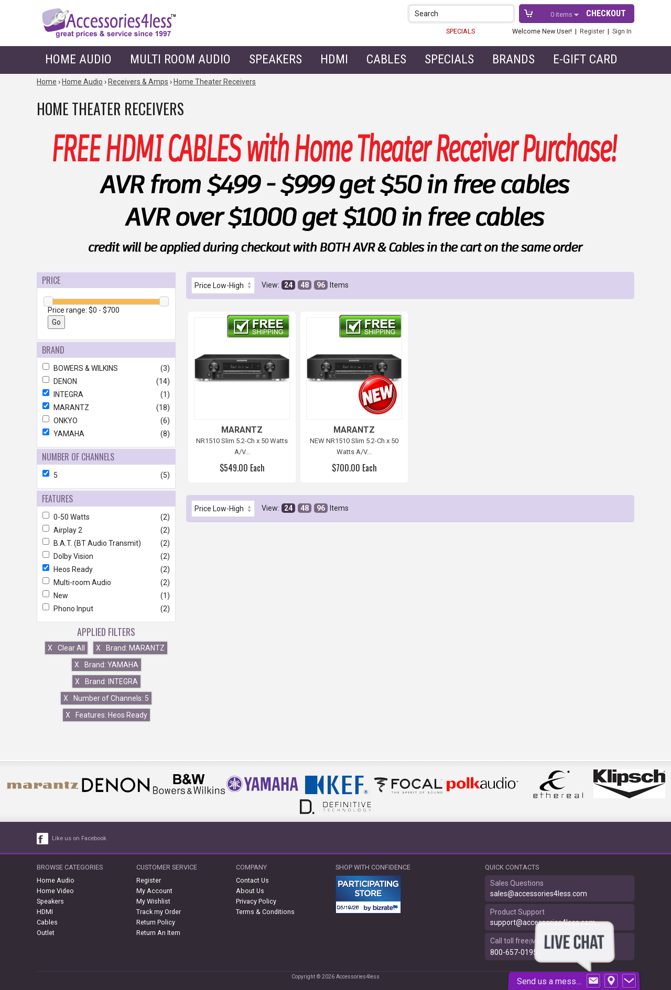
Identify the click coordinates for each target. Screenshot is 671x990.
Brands (513, 59)
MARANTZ (106, 407)
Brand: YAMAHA (106, 665)
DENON (106, 381)
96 (321, 285)
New (106, 595)
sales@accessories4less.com (538, 893)
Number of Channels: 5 (106, 698)
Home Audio (78, 59)
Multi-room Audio (106, 582)
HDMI (334, 59)
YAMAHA (106, 433)
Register (592, 31)
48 (304, 285)
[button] (506, 13)
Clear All (66, 648)
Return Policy (155, 922)
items (562, 14)
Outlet (46, 933)
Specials (449, 59)
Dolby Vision (106, 556)
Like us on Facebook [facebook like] (79, 838)
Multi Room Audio (180, 59)
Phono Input (106, 608)
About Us (250, 891)
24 (288, 285)
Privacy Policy (256, 901)
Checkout (606, 13)
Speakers (275, 59)
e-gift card (585, 59)
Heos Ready (106, 569)
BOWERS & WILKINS (106, 368)
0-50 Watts (106, 517)
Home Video (55, 891)
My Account (154, 891)
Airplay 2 (106, 530)
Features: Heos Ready (106, 715)
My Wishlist (153, 901)
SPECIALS (460, 31)
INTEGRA (106, 394)
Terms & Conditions (265, 912)
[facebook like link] (43, 838)
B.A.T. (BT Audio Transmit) (106, 543)
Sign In (622, 31)
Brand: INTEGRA (106, 681)
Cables (386, 59)
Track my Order (158, 912)
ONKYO (106, 420)
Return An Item (158, 933)
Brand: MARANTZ (130, 648)
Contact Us (252, 880)
